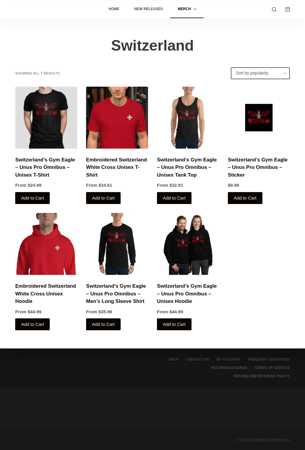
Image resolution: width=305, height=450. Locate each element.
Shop (173, 359)
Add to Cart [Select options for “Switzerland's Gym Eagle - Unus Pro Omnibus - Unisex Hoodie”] (174, 324)
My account (229, 359)
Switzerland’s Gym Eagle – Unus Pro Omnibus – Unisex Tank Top (187, 167)
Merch (188, 9)
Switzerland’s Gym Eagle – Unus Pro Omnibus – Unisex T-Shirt (45, 167)
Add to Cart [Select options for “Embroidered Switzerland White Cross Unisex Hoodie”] (32, 324)
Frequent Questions (269, 359)
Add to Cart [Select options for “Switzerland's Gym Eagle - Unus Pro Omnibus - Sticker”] (245, 197)
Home (114, 9)
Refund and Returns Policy (262, 376)
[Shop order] (260, 73)
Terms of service (272, 368)
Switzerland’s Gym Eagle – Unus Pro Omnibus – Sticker (258, 167)
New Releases (148, 9)
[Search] (274, 9)
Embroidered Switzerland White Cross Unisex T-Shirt (116, 167)
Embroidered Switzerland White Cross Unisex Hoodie (45, 293)
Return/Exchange (229, 368)
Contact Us (197, 359)
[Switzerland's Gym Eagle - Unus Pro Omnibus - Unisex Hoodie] (188, 244)
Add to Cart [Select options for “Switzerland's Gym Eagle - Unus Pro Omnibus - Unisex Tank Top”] (174, 197)
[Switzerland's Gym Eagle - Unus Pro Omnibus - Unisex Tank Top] (188, 118)
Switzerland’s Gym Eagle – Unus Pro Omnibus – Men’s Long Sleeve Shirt (116, 293)
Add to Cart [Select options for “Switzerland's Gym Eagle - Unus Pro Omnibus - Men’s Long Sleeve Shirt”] (103, 324)
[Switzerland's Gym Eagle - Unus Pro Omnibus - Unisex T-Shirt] (46, 118)
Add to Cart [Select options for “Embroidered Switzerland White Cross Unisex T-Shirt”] (103, 197)
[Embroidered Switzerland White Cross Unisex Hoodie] (46, 244)
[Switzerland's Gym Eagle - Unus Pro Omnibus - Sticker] (259, 118)
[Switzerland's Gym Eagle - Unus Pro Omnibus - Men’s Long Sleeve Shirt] (117, 244)
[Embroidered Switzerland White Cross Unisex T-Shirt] (117, 118)
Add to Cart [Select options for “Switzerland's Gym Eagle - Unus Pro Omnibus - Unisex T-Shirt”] (32, 197)
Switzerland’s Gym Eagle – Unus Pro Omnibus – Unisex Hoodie (187, 293)
